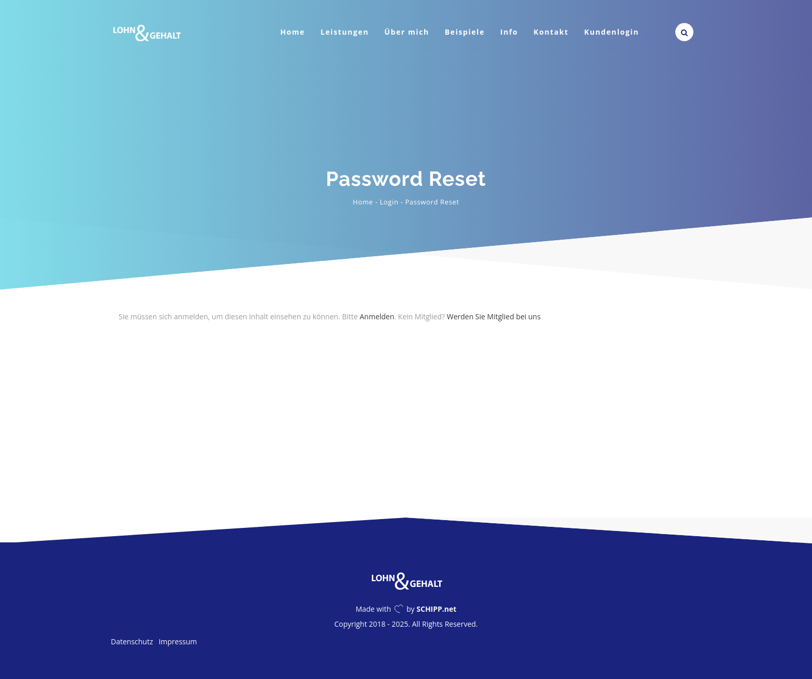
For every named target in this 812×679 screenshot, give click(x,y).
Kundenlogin (611, 32)
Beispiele (465, 32)
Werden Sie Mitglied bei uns (494, 316)
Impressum (177, 641)
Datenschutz (132, 641)
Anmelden (376, 316)
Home (292, 32)
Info (509, 32)
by (431, 609)
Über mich (406, 32)
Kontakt (551, 32)
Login (389, 201)
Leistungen (345, 32)
